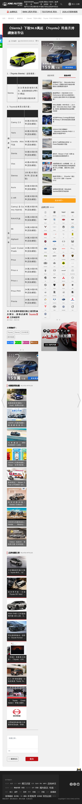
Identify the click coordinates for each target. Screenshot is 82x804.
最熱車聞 (67, 75)
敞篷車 (7, 783)
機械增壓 (17, 788)
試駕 (11, 787)
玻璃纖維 (9, 796)
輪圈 (19, 783)
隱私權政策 (14, 799)
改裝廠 (39, 796)
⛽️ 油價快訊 (12, 12)
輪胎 (11, 783)
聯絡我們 (5, 799)
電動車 (54, 796)
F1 (55, 787)
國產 (6, 792)
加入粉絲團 (10, 342)
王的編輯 (14, 41)
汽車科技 (50, 3)
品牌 (47, 792)
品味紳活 (50, 8)
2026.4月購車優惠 (70, 12)
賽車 (15, 783)
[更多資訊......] (9, 751)
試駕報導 (41, 3)
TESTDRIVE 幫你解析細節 (50, 12)
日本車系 (25, 332)
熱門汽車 (26, 8)
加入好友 (18, 342)
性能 (51, 788)
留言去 (34, 342)
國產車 (7, 787)
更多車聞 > (59, 200)
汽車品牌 (46, 8)
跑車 (24, 792)
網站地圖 (22, 799)
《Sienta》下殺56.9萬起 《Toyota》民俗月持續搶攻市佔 (44, 18)
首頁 (3, 18)
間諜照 (36, 3)
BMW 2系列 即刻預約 (31, 12)
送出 (32, 759)
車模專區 (31, 3)
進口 (11, 792)
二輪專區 (55, 3)
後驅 (38, 792)
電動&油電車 (46, 3)
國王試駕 (26, 783)
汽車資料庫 (31, 8)
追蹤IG (26, 342)
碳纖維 (53, 792)
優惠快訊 (20, 18)
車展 (23, 788)
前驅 (34, 792)
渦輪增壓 (28, 787)
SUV (37, 783)
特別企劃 (55, 8)
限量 (37, 788)
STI (33, 788)
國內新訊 (36, 8)
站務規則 (29, 799)
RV (41, 783)
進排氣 (16, 796)
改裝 (32, 783)
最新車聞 (26, 3)
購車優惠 (11, 337)
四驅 (43, 792)
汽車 (20, 792)
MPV (45, 783)
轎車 (29, 792)
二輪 (21, 796)
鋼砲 (25, 796)
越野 (15, 792)
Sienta (17, 332)
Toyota (10, 332)
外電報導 (41, 8)
